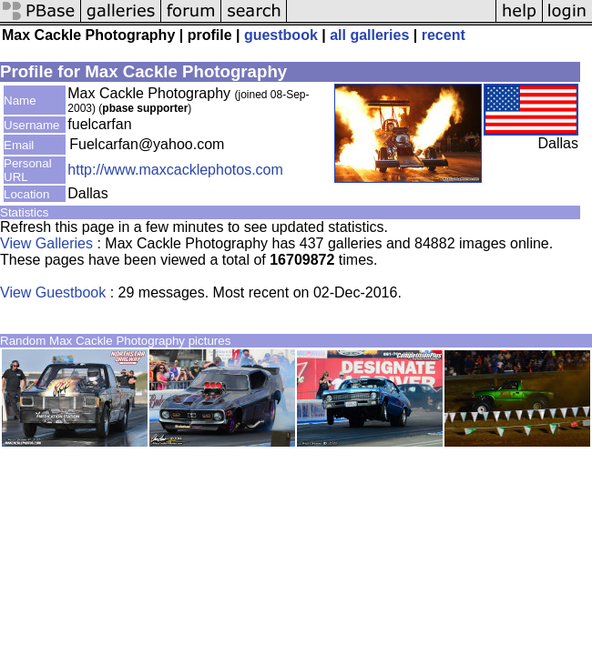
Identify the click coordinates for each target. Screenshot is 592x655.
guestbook (281, 35)
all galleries (369, 35)
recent (443, 35)
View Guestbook (53, 292)
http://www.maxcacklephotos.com (175, 169)
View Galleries (46, 243)
